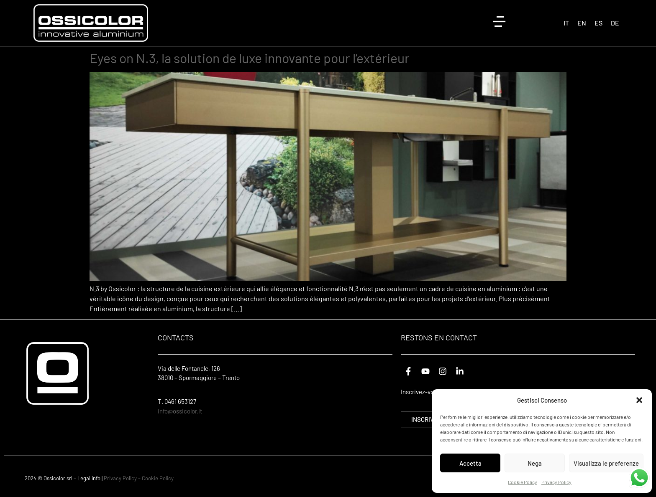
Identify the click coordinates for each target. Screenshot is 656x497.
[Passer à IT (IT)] (566, 23)
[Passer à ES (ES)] (598, 23)
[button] (639, 400)
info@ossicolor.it (180, 411)
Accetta (470, 463)
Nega (535, 463)
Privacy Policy (556, 482)
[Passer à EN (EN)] (581, 23)
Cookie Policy (522, 482)
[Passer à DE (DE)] (615, 23)
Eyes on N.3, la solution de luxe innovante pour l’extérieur (250, 58)
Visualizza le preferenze (606, 463)
